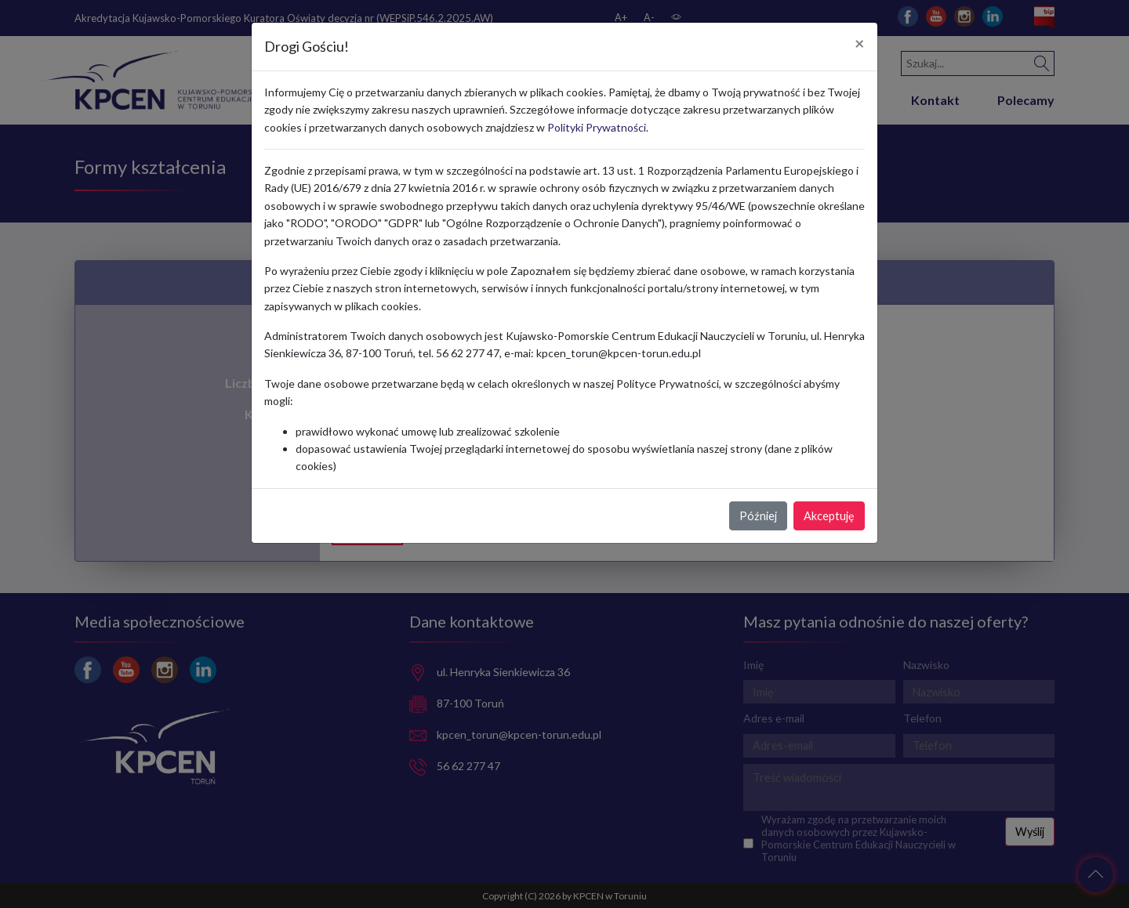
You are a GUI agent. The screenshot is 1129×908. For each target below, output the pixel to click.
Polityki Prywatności (596, 127)
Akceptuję (829, 516)
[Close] (859, 44)
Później (758, 516)
